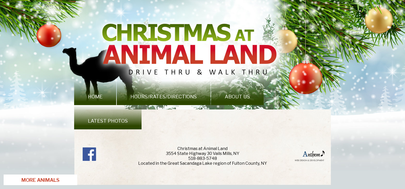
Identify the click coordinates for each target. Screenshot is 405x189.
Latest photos (108, 121)
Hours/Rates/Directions (163, 97)
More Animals (40, 180)
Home (95, 97)
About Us (237, 97)
